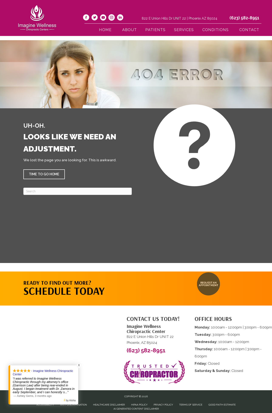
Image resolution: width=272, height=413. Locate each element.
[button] (44, 174)
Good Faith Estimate (222, 404)
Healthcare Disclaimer (109, 404)
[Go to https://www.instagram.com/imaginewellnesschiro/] (111, 18)
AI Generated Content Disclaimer (136, 408)
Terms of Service (190, 404)
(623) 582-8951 (244, 17)
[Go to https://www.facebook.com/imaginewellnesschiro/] (86, 18)
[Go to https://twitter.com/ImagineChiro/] (94, 18)
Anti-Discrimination (73, 404)
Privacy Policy (163, 404)
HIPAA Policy (139, 404)
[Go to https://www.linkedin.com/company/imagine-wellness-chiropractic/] (120, 18)
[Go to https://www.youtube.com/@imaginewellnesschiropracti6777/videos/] (103, 18)
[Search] (77, 191)
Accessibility (45, 404)
